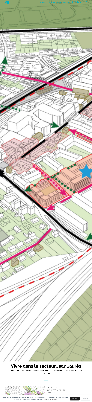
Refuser (85, 398)
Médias (59, 2)
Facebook (75, 2)
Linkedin (78, 2)
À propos (51, 2)
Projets (43, 2)
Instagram (83, 2)
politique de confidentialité (50, 399)
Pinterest (86, 2)
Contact (66, 2)
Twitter (80, 2)
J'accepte (75, 398)
